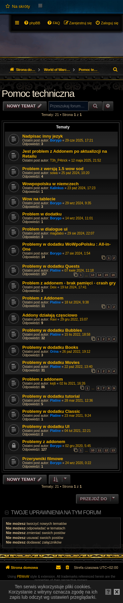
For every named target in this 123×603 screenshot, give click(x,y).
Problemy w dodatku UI (46, 426)
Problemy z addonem (43, 441)
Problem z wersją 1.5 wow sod (52, 168)
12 (106, 450)
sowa (54, 173)
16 (113, 275)
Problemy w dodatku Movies (51, 362)
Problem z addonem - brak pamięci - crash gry (69, 282)
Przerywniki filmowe (42, 458)
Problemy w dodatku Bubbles (52, 330)
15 (106, 275)
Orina (54, 351)
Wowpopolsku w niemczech (50, 183)
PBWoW (23, 576)
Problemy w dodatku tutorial (51, 396)
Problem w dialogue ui (45, 229)
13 (92, 275)
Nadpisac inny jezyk (42, 136)
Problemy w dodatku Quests (51, 266)
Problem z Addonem (42, 298)
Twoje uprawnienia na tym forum (56, 512)
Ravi (53, 319)
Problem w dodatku (42, 214)
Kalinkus (57, 188)
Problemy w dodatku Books (50, 347)
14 (99, 275)
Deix (53, 287)
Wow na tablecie (38, 198)
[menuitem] (17, 6)
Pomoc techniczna (38, 93)
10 (92, 450)
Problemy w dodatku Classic (51, 411)
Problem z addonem (42, 379)
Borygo (56, 140)
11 (99, 450)
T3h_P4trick (59, 160)
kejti (53, 383)
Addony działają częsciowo (49, 315)
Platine (55, 270)
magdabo (57, 233)
